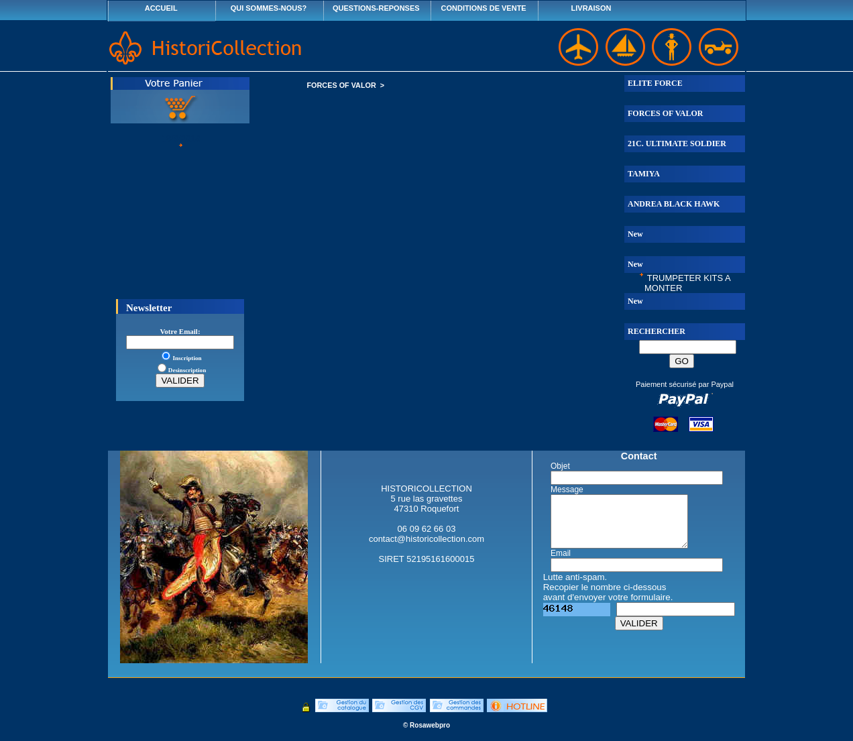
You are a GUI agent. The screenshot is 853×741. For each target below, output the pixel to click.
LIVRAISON (591, 8)
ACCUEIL (161, 8)
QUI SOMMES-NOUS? (269, 8)
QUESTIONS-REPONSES (376, 8)
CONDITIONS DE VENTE (483, 8)
